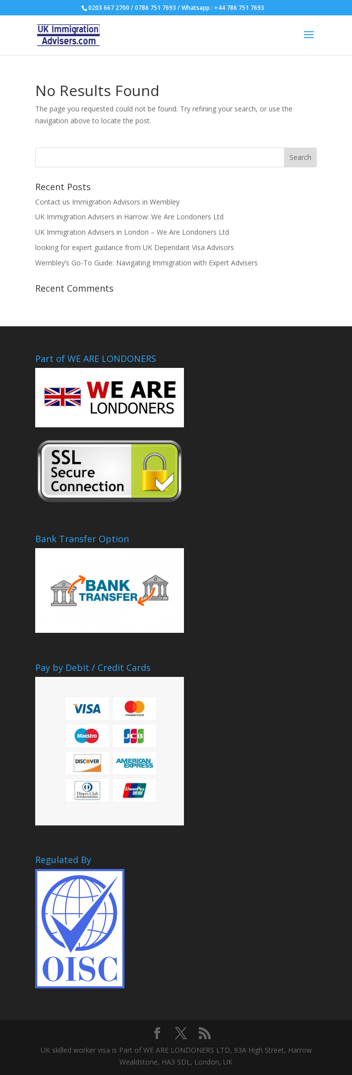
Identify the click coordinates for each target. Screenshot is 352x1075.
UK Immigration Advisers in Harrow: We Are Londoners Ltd (129, 216)
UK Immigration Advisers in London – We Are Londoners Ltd (132, 232)
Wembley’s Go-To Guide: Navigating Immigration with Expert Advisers (146, 262)
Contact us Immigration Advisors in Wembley (107, 201)
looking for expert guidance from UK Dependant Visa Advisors (134, 247)
